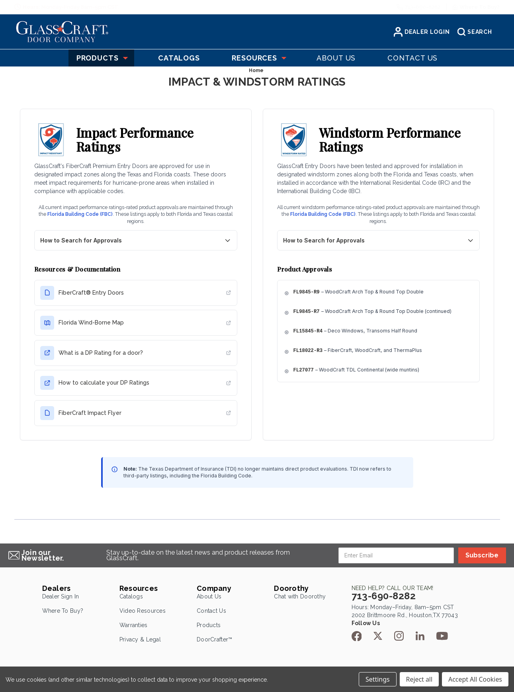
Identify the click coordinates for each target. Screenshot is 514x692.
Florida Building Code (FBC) (80, 214)
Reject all (419, 679)
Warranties (133, 625)
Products (101, 58)
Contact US (412, 58)
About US (336, 58)
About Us (209, 596)
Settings (377, 679)
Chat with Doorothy (300, 596)
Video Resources (142, 611)
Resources (258, 58)
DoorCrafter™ (214, 639)
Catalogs (131, 596)
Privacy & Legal (140, 639)
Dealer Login (422, 32)
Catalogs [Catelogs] (179, 58)
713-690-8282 (422, 7)
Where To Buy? (63, 611)
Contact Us (211, 611)
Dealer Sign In (60, 596)
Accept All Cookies (475, 679)
